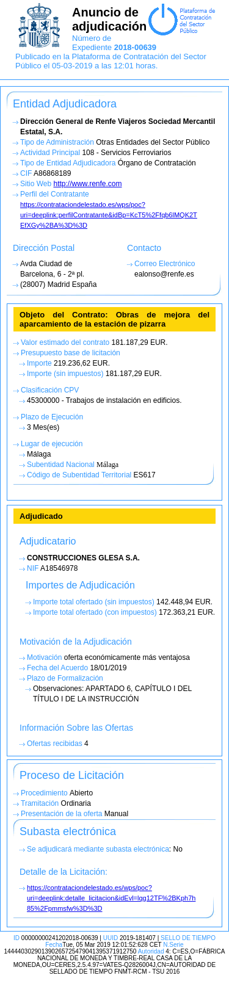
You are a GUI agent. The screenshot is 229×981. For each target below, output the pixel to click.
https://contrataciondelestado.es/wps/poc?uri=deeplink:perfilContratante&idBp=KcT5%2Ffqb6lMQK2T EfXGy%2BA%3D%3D (108, 215)
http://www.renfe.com (87, 183)
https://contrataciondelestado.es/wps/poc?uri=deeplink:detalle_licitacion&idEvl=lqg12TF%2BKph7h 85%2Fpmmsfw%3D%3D (111, 898)
